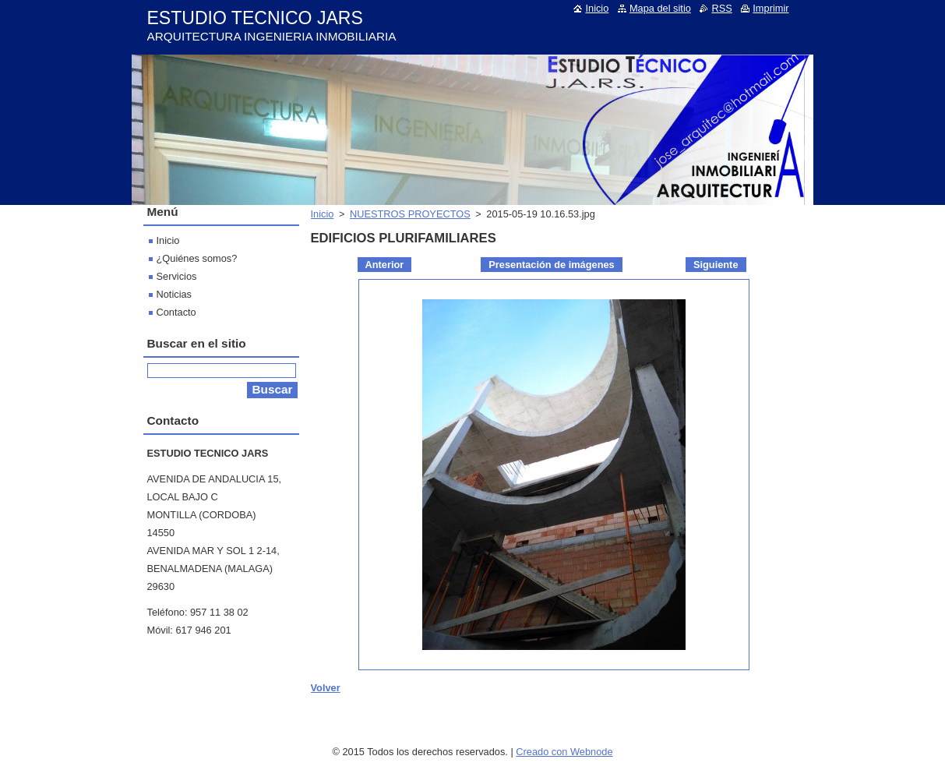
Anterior (384, 264)
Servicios (177, 276)
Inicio (322, 214)
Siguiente (716, 264)
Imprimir (770, 8)
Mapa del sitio (660, 8)
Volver (325, 688)
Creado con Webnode (564, 752)
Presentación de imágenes (551, 264)
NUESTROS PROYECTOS (410, 214)
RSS (721, 8)
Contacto (176, 312)
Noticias (174, 294)
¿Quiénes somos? (197, 258)
